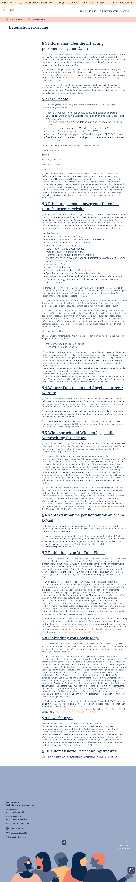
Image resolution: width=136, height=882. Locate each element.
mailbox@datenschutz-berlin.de (63, 169)
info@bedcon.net (39, 19)
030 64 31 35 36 (16, 19)
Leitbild (126, 842)
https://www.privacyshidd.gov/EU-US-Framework (76, 712)
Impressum (89, 75)
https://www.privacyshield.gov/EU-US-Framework (83, 632)
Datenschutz (123, 849)
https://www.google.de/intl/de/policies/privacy (81, 626)
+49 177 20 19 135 (19, 833)
